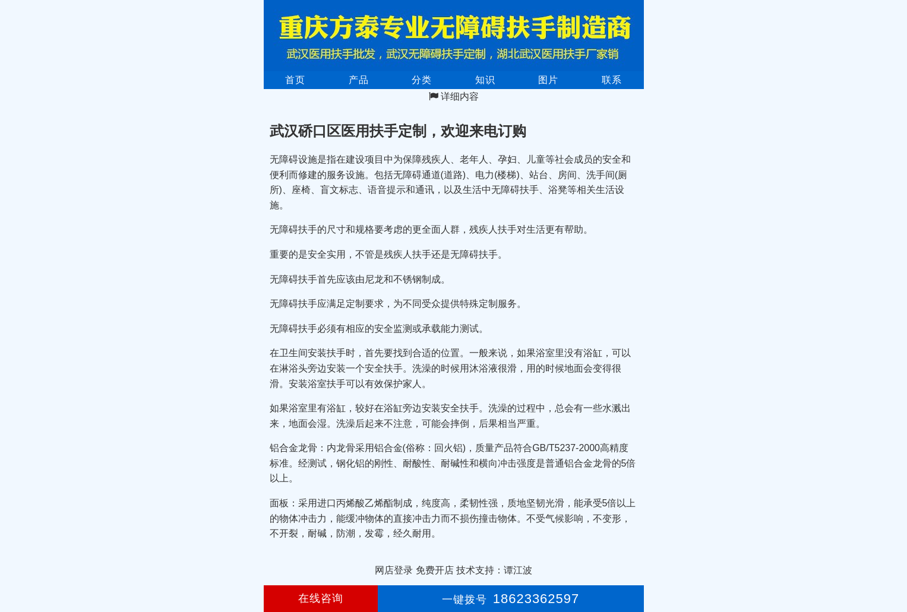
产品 (359, 80)
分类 (422, 80)
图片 (548, 80)
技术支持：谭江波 (494, 570)
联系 (612, 80)
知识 (485, 80)
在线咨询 (320, 598)
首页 (295, 80)
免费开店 (435, 570)
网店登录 (394, 570)
